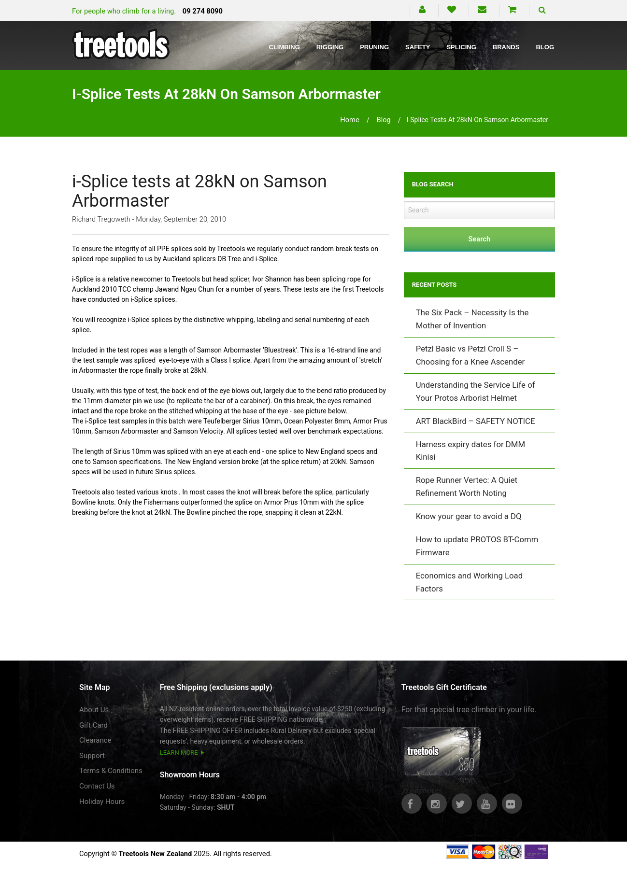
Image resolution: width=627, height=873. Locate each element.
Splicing (461, 47)
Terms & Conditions (110, 770)
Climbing (284, 47)
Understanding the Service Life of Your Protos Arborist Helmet (475, 391)
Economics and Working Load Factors (469, 582)
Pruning (374, 47)
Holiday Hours (102, 801)
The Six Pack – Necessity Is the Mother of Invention (472, 319)
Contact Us (97, 786)
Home (349, 119)
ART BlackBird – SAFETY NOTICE (475, 421)
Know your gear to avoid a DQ (469, 516)
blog (383, 119)
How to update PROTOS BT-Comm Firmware (477, 546)
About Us (94, 709)
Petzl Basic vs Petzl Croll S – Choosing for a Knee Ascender (470, 355)
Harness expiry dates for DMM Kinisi (470, 450)
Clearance (95, 740)
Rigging (329, 47)
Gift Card (93, 725)
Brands (506, 47)
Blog (545, 47)
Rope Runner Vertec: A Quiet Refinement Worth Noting (466, 486)
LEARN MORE (179, 752)
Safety (417, 47)
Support (92, 755)
